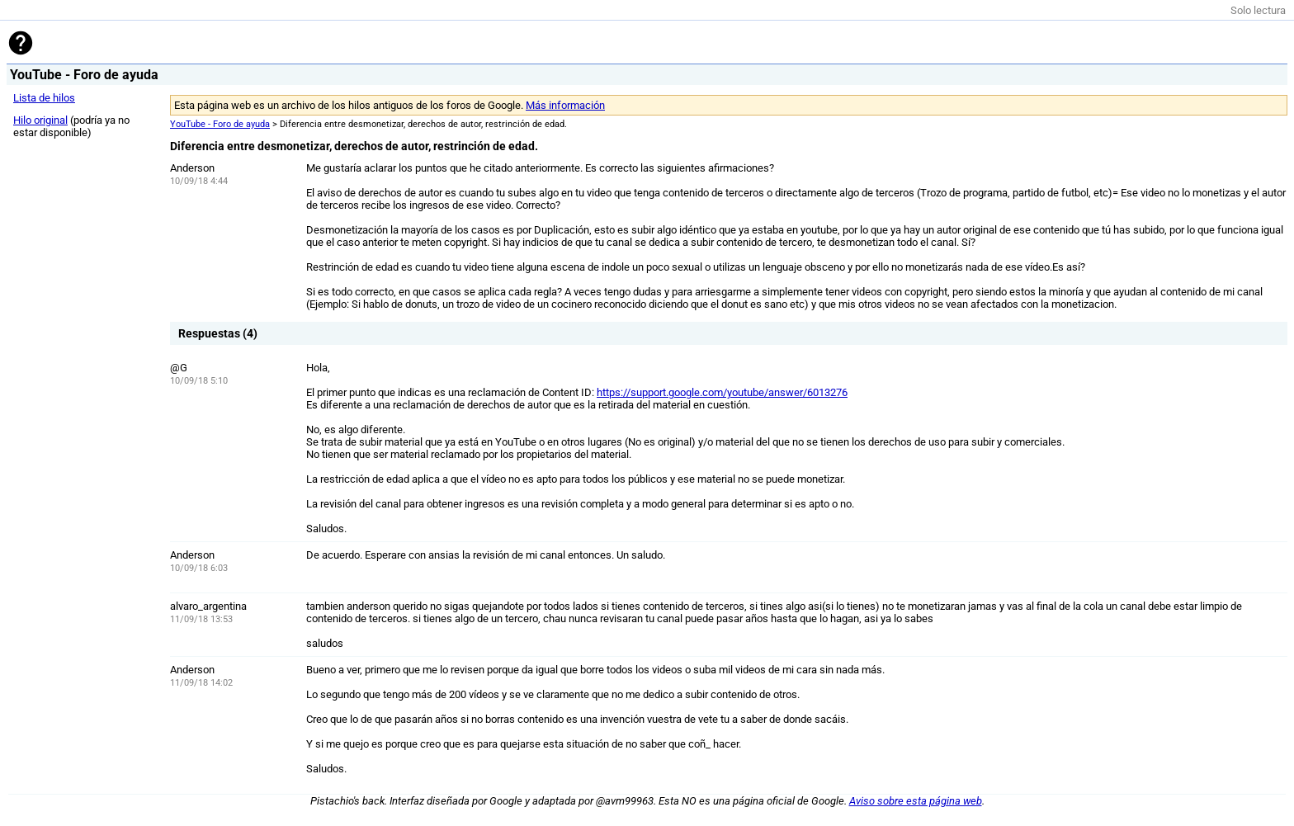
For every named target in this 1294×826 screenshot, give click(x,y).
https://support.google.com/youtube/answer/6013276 (722, 392)
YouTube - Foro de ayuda (220, 124)
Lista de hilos (44, 98)
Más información (565, 105)
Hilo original (40, 120)
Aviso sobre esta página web (915, 801)
